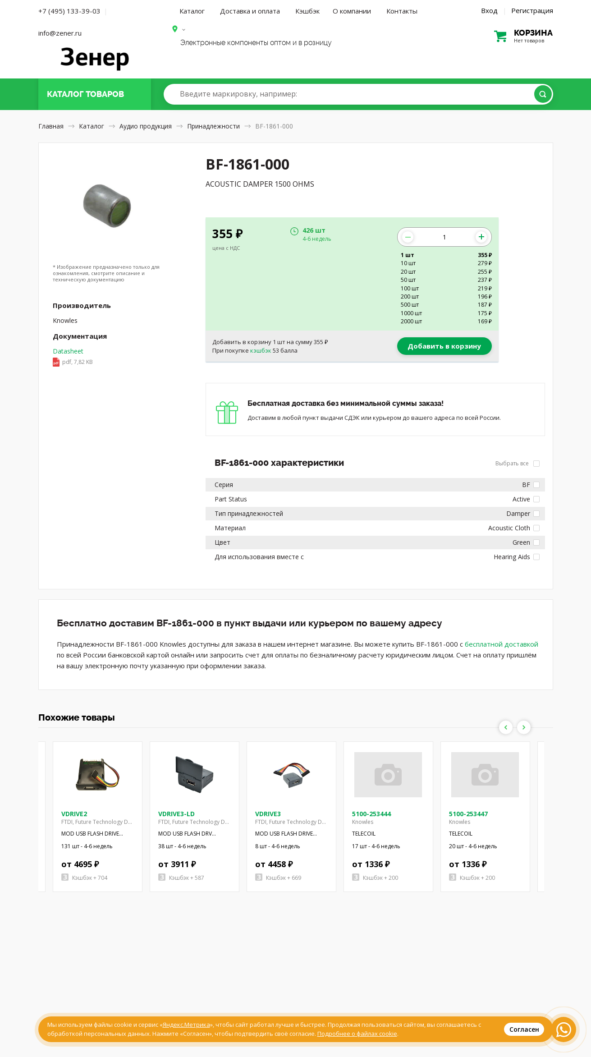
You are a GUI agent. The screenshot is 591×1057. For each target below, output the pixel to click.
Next (524, 727)
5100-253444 (371, 813)
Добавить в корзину (444, 345)
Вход (489, 10)
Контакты (401, 10)
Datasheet (73, 357)
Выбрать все (517, 463)
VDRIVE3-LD (176, 813)
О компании (352, 10)
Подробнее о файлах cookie (357, 1033)
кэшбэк (260, 350)
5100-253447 (468, 813)
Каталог (192, 10)
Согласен (524, 1029)
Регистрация (532, 10)
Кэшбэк (307, 10)
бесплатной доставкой (501, 643)
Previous (506, 727)
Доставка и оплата (250, 10)
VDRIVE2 (74, 813)
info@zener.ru (60, 32)
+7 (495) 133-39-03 (69, 10)
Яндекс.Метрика (186, 1024)
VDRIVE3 (268, 813)
